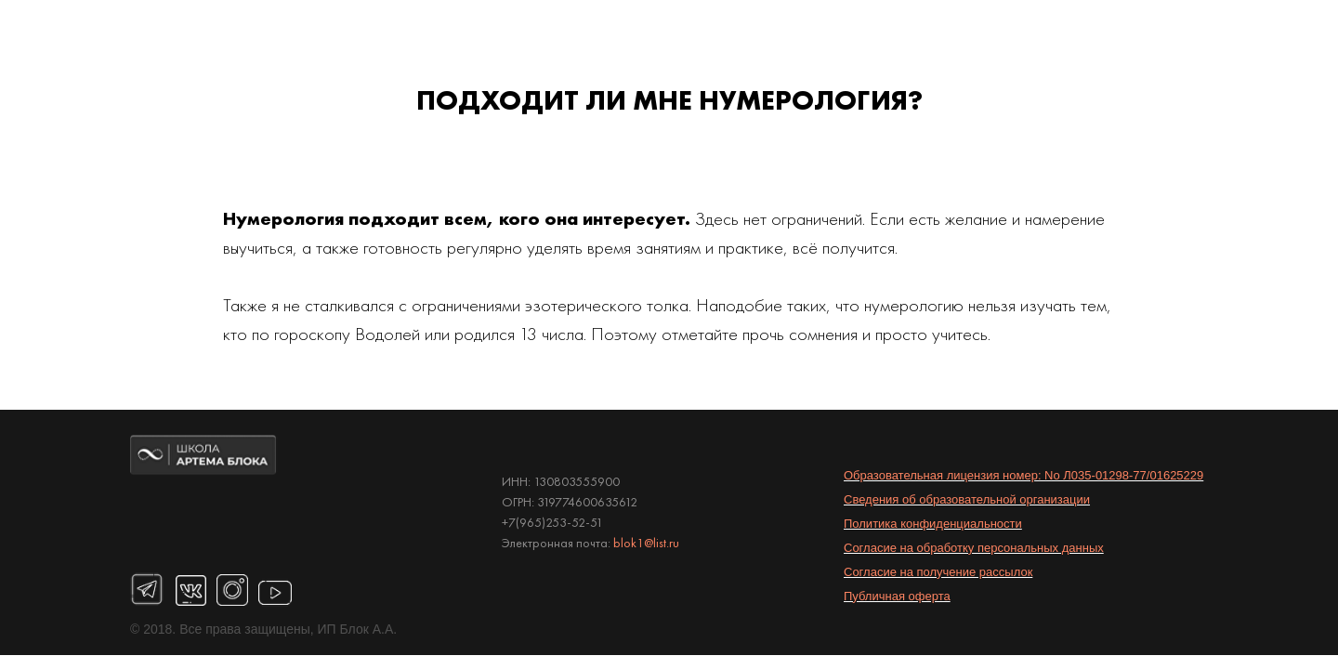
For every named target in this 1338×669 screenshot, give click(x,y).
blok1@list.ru (646, 542)
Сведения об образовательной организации (967, 499)
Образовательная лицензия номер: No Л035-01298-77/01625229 (1023, 475)
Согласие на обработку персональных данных (974, 548)
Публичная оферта (897, 596)
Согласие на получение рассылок (938, 572)
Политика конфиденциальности (933, 524)
